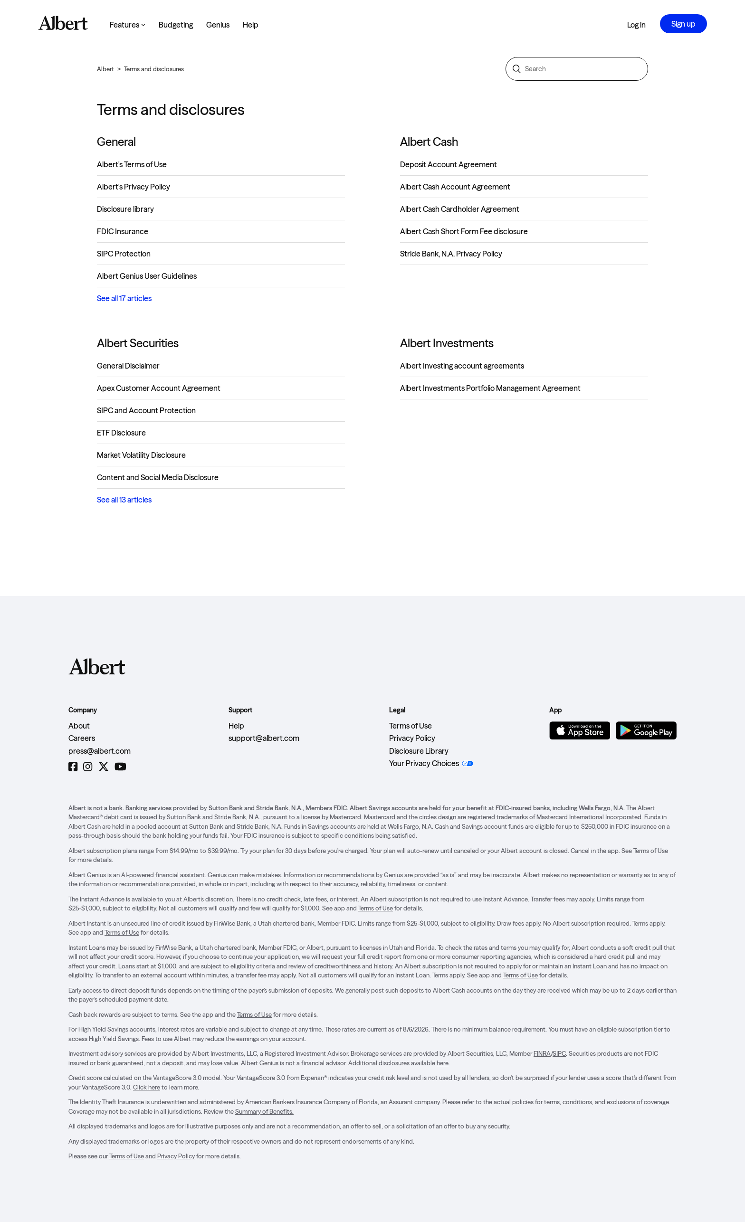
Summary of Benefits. (264, 1111)
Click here (146, 1087)
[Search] (577, 69)
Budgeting (176, 24)
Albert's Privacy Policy (133, 186)
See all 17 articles (124, 298)
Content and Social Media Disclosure (158, 477)
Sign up (683, 23)
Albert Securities (138, 343)
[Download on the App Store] (579, 730)
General (116, 142)
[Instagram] (87, 767)
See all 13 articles (124, 499)
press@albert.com (99, 751)
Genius (217, 24)
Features (127, 24)
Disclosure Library (419, 751)
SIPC (559, 1053)
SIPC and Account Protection (146, 410)
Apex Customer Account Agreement (158, 388)
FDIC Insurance (122, 231)
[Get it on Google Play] (646, 730)
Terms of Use (410, 725)
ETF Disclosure (121, 432)
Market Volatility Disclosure (141, 455)
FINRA (542, 1053)
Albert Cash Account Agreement (455, 186)
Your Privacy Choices (424, 763)
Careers (81, 738)
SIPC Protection (124, 253)
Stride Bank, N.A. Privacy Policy (451, 253)
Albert (105, 69)
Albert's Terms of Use (132, 164)
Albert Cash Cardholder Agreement (459, 209)
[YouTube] (120, 767)
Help (250, 24)
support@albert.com (264, 738)
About (79, 725)
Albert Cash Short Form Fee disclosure (464, 231)
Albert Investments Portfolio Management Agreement (490, 388)
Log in (636, 24)
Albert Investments (447, 343)
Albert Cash (429, 142)
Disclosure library (125, 209)
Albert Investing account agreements (462, 365)
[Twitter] (103, 767)
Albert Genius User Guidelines (147, 276)
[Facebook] (72, 767)
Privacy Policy (412, 738)
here (443, 1063)
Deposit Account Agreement (448, 164)
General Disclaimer (128, 365)
